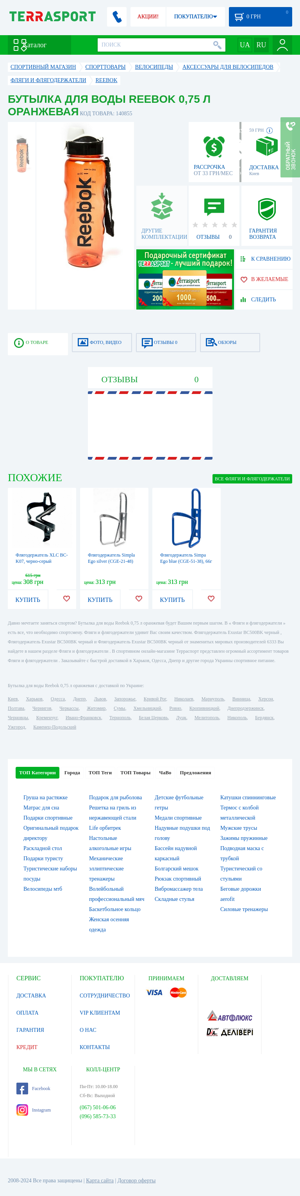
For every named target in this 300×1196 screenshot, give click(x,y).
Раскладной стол (42, 848)
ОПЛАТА (27, 1013)
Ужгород (16, 727)
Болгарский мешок (176, 869)
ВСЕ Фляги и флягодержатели (252, 479)
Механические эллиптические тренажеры (106, 869)
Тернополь (119, 717)
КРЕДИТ (27, 1047)
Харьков (34, 699)
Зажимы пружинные (244, 838)
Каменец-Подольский (54, 727)
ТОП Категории (37, 772)
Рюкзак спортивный (178, 879)
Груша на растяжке (45, 797)
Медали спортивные (178, 818)
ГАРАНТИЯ (30, 1030)
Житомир (96, 708)
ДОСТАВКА (31, 996)
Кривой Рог (155, 699)
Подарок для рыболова (115, 797)
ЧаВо (165, 772)
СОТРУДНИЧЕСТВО (105, 996)
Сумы (119, 708)
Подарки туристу (43, 858)
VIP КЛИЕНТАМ (100, 1013)
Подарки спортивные (48, 818)
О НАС (88, 1030)
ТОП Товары (135, 772)
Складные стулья (174, 899)
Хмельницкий (147, 708)
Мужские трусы (238, 828)
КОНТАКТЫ (95, 1047)
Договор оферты (137, 1180)
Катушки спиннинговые (248, 797)
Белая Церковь (153, 717)
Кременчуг (46, 717)
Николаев (183, 699)
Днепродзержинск (245, 708)
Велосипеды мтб (42, 889)
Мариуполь (213, 699)
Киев (13, 699)
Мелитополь (207, 717)
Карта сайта (100, 1180)
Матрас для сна (41, 808)
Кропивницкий (204, 708)
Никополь (237, 717)
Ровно (175, 708)
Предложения (195, 772)
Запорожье (124, 699)
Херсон (265, 699)
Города (72, 772)
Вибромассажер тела (179, 889)
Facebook (33, 1088)
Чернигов (41, 708)
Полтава (16, 708)
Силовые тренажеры (244, 909)
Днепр (79, 699)
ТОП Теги (100, 772)
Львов (100, 699)
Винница (241, 699)
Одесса (58, 699)
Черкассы (69, 708)
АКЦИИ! (148, 17)
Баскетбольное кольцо (115, 909)
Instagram (33, 1110)
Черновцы (18, 717)
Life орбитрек (105, 828)
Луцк (181, 717)
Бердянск (264, 717)
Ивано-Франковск (83, 717)
